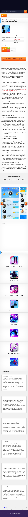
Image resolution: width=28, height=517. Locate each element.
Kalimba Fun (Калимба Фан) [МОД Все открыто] (13, 89)
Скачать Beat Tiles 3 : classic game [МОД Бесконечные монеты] (15, 59)
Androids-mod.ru (17, 513)
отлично (10, 48)
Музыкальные (17, 39)
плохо (10, 50)
